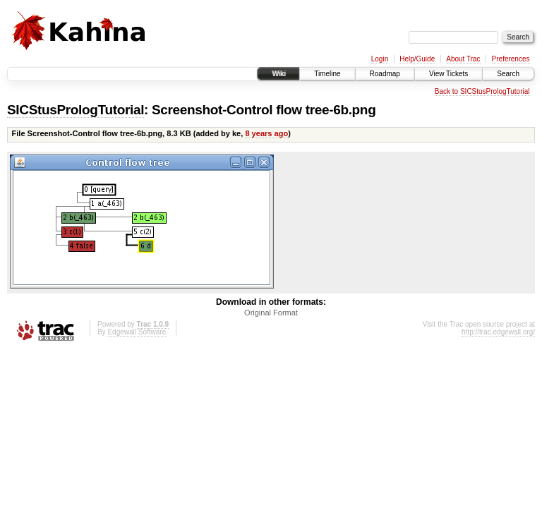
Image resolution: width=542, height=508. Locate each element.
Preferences (511, 59)
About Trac (463, 59)
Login (379, 59)
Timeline (327, 74)
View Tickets (448, 74)
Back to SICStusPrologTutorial (482, 91)
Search (508, 74)
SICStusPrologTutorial (75, 109)
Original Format (271, 312)
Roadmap (385, 74)
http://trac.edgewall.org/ (498, 332)
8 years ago (266, 133)
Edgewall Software (136, 332)
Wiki (278, 74)
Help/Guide (417, 59)
